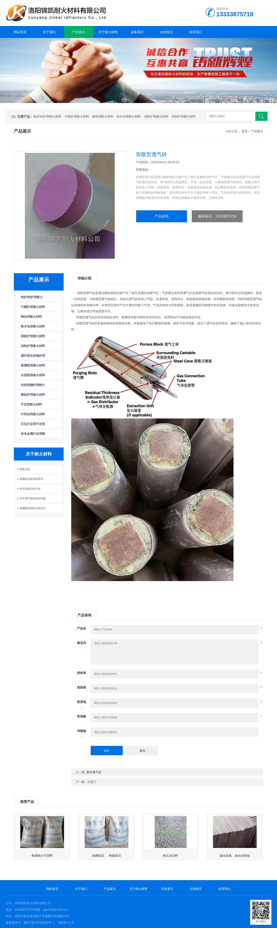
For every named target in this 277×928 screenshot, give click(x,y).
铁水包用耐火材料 (129, 116)
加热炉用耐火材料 (184, 116)
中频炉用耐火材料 (77, 116)
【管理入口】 (65, 922)
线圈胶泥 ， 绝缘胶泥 (106, 855)
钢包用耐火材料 (102, 116)
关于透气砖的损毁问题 (33, 498)
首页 (245, 131)
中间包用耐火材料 (33, 414)
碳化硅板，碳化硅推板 (235, 855)
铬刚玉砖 (25, 469)
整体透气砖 (93, 772)
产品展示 (78, 32)
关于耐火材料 (108, 32)
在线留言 (166, 32)
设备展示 (137, 32)
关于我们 (49, 32)
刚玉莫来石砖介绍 (30, 488)
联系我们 (195, 32)
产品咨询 (162, 216)
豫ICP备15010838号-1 (39, 922)
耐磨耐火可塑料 (42, 855)
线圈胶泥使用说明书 (31, 478)
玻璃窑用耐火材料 (33, 365)
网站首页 (20, 32)
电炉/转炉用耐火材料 (47, 116)
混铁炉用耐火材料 (156, 116)
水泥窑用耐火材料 (33, 375)
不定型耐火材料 (31, 404)
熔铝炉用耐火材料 (33, 394)
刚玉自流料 (170, 855)
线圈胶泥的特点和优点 (33, 508)
